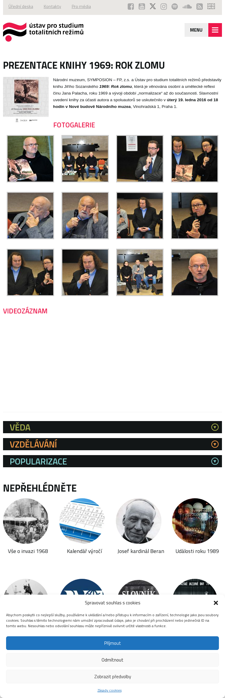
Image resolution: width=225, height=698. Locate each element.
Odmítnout (112, 659)
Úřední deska (21, 6)
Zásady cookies (110, 690)
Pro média (81, 6)
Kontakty (52, 6)
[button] (216, 603)
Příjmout (112, 643)
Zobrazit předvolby (112, 676)
